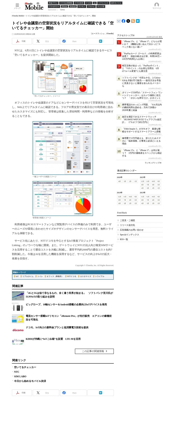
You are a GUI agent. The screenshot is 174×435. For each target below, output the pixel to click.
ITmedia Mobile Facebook (123, 20)
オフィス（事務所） (55, 276)
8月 (142, 185)
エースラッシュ (98, 33)
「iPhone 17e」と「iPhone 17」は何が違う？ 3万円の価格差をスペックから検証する (142, 153)
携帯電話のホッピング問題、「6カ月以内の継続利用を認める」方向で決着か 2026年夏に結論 (142, 107)
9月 (158, 181)
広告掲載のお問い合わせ (132, 230)
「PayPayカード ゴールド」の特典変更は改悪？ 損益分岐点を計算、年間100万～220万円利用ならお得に (142, 56)
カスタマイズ (85, 276)
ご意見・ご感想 (127, 220)
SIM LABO (20, 376)
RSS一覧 (124, 239)
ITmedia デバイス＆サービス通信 (119, 20)
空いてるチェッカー (25, 367)
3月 (125, 181)
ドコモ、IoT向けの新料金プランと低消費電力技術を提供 (57, 327)
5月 (158, 185)
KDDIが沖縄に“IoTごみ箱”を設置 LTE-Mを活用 (53, 339)
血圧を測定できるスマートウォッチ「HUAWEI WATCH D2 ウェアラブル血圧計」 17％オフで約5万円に (141, 119)
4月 (119, 181)
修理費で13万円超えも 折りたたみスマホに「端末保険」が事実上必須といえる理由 (141, 141)
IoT (17, 276)
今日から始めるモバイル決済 (30, 381)
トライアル (99, 276)
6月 (153, 185)
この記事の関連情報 (93, 351)
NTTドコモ (71, 276)
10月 (153, 181)
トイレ (40, 276)
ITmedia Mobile (18, 16)
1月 (135, 181)
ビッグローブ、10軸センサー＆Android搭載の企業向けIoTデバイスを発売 (66, 304)
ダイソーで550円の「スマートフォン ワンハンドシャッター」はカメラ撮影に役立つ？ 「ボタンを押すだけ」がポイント (142, 95)
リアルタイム (28, 276)
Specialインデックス (129, 235)
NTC (16, 372)
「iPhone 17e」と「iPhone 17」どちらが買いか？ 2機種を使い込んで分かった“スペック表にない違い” (142, 44)
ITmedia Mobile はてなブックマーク (138, 20)
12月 (142, 181)
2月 (130, 181)
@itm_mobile (128, 20)
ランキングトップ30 (153, 163)
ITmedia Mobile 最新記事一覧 (133, 20)
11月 (147, 181)
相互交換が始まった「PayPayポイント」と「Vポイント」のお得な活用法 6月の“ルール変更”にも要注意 (141, 68)
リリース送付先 (127, 225)
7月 (148, 185)
